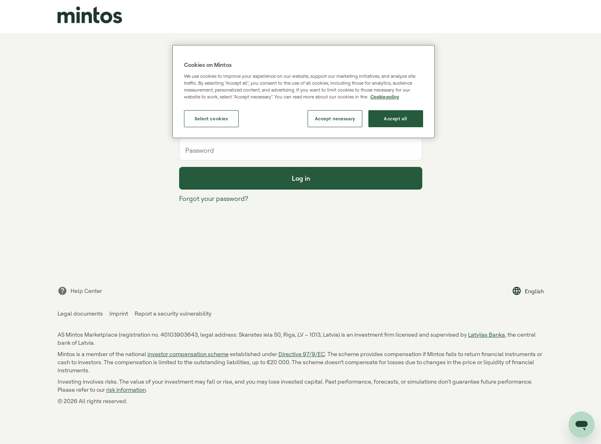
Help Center (80, 291)
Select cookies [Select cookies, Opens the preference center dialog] (211, 118)
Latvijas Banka (486, 334)
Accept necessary (335, 118)
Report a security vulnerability (173, 313)
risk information (126, 389)
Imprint (118, 313)
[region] (303, 92)
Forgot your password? (213, 198)
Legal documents (80, 313)
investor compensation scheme (188, 353)
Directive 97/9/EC (301, 353)
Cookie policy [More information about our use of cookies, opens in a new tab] (384, 97)
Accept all (395, 118)
